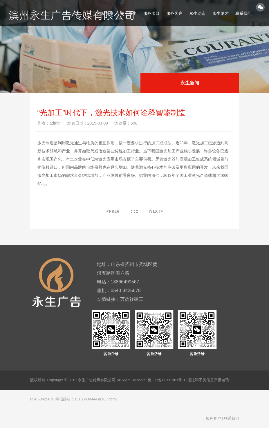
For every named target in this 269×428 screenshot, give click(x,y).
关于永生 (128, 13)
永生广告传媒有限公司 (96, 380)
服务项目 (151, 13)
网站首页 (105, 13)
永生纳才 (220, 13)
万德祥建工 (131, 299)
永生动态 (197, 13)
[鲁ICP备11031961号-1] (166, 380)
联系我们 (243, 13)
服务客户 (174, 13)
